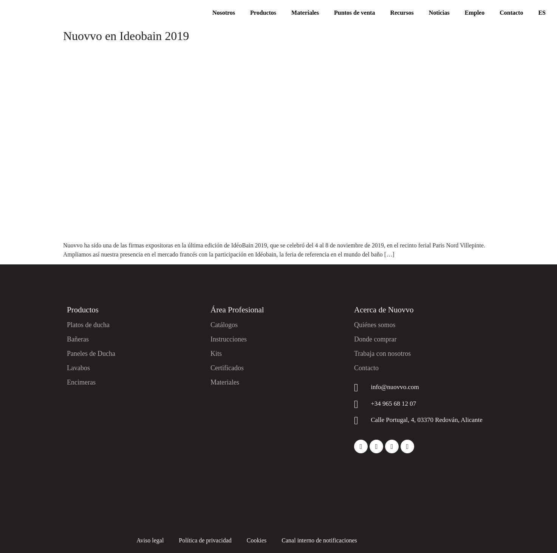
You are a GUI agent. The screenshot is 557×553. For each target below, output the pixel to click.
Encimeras (81, 382)
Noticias (439, 12)
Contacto (511, 12)
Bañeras (78, 339)
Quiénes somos (375, 325)
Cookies (256, 540)
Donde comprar (375, 339)
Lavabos (78, 368)
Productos (263, 12)
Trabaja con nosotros (382, 353)
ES (542, 12)
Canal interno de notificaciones (319, 540)
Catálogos (224, 325)
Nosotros (223, 12)
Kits (216, 353)
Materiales (305, 12)
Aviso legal (150, 540)
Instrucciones (228, 339)
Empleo (474, 12)
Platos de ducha (88, 325)
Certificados (227, 368)
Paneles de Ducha (91, 353)
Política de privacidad (205, 540)
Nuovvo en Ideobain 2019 (126, 36)
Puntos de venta (354, 12)
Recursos (401, 12)
